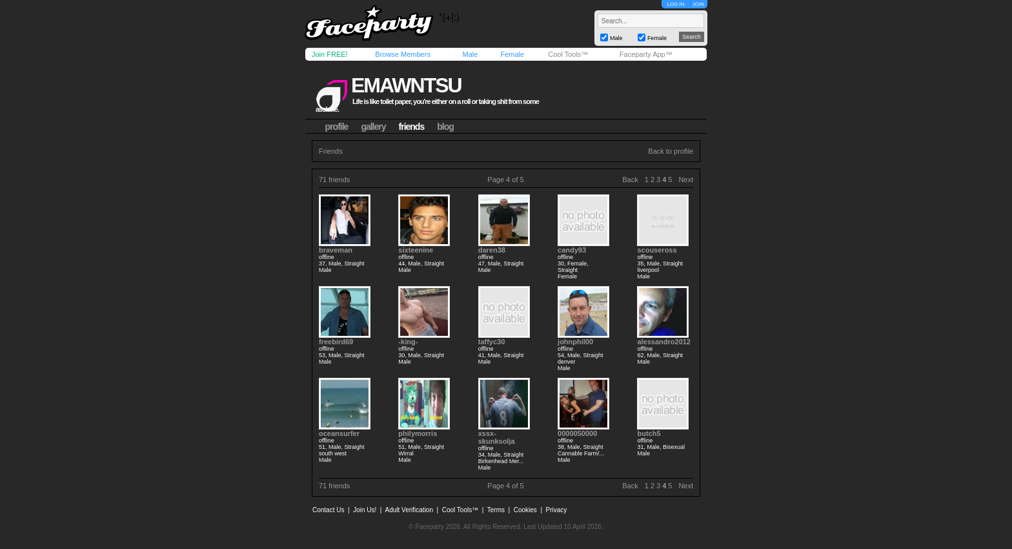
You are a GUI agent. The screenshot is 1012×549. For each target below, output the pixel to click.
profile (337, 126)
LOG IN (675, 4)
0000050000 (577, 433)
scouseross (656, 250)
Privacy (556, 509)
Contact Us (328, 509)
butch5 (648, 433)
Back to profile (670, 151)
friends (412, 126)
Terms (496, 509)
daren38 (491, 250)
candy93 (572, 250)
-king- (408, 342)
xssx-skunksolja (496, 437)
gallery (373, 126)
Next (685, 179)
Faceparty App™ (646, 54)
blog (445, 126)
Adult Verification (409, 509)
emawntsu (406, 85)
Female (512, 54)
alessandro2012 (664, 342)
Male (470, 54)
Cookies (525, 509)
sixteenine (415, 250)
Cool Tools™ (568, 54)
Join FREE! (330, 54)
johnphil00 (575, 342)
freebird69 (336, 342)
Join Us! (364, 509)
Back (630, 179)
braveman (335, 250)
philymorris (417, 433)
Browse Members (402, 54)
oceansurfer (339, 433)
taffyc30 (491, 342)
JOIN (698, 4)
